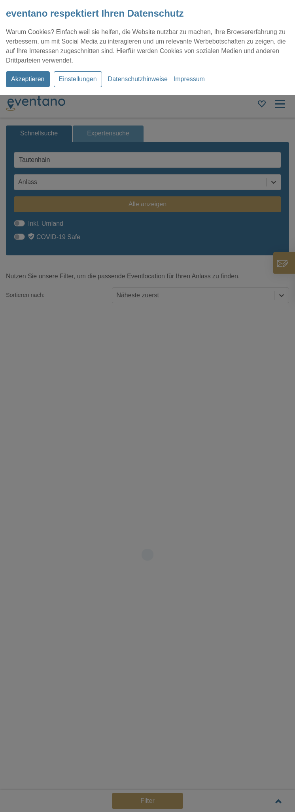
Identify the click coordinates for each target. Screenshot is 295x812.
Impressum (189, 79)
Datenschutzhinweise (138, 79)
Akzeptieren (28, 79)
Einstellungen (78, 79)
